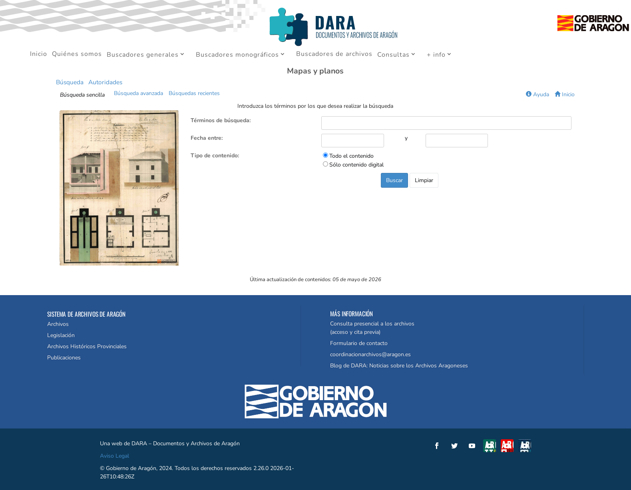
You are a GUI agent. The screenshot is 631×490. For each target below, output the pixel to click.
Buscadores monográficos (237, 55)
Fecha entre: (207, 138)
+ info (436, 55)
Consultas (393, 55)
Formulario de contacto (359, 343)
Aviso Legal (114, 456)
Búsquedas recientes (194, 93)
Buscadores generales (143, 55)
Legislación (61, 335)
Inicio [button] (565, 94)
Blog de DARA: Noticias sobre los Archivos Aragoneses (399, 365)
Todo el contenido (351, 156)
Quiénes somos (77, 54)
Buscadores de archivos (334, 54)
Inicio (38, 54)
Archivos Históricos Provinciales (87, 346)
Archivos (58, 324)
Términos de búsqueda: (221, 120)
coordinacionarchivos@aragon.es (370, 354)
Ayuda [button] (537, 94)
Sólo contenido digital (356, 165)
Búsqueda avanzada (138, 93)
